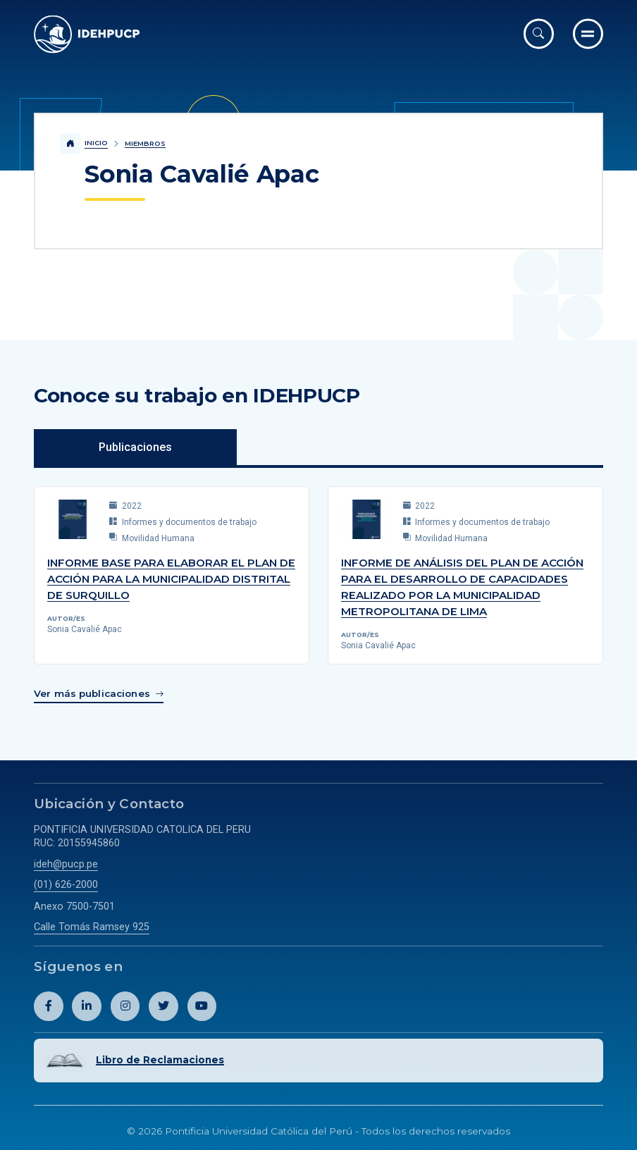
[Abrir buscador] (539, 33)
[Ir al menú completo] (588, 33)
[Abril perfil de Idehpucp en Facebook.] (48, 1005)
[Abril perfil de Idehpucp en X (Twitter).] (163, 1005)
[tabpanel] (318, 590)
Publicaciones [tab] (135, 447)
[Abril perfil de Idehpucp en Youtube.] (202, 1005)
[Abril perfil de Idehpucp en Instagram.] (125, 1005)
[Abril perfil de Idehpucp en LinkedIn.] (86, 1005)
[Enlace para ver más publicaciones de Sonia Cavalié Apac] (98, 693)
